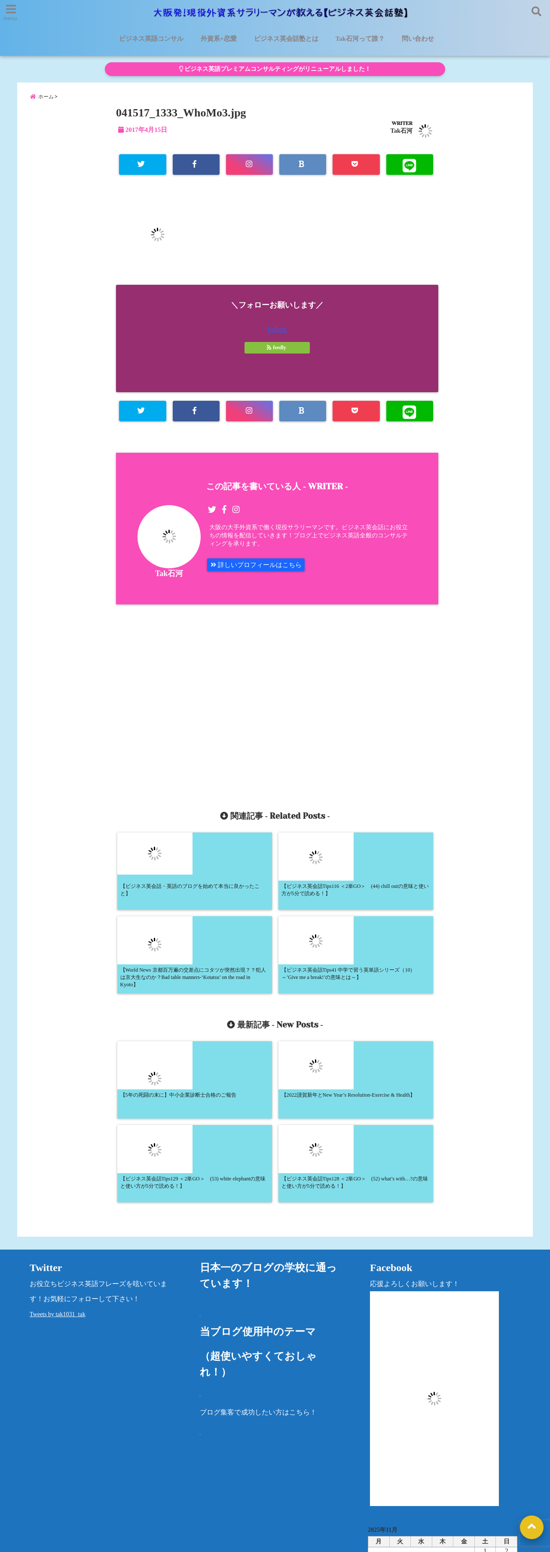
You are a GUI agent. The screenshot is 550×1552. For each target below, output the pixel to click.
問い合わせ (418, 38)
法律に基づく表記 (453, 1490)
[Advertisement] (200, 704)
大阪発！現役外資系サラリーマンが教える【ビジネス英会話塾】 (259, 1540)
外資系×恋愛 (219, 38)
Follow (277, 334)
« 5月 (439, 1434)
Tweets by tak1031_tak (58, 1156)
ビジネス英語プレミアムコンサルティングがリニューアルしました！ (275, 69)
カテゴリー (385, 1461)
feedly (277, 352)
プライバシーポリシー (381, 1490)
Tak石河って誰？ (360, 38)
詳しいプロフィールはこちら (259, 570)
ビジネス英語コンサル (151, 38)
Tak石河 (401, 134)
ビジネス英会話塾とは (286, 38)
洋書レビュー (315, 1490)
